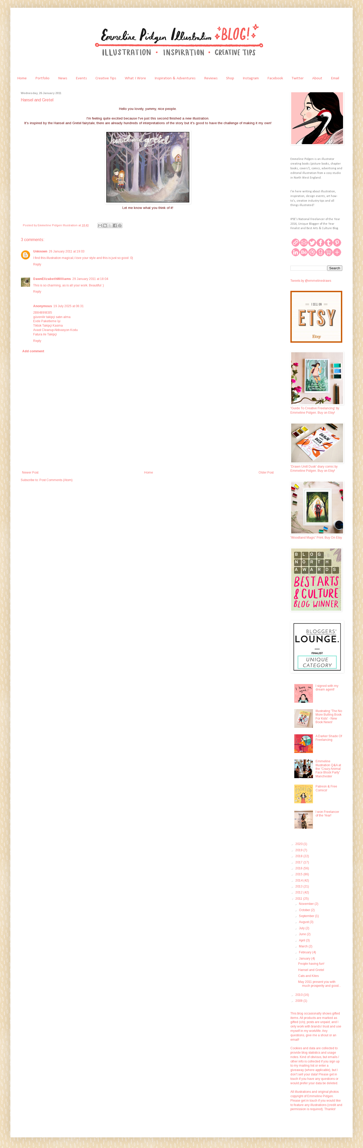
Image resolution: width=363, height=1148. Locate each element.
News (62, 78)
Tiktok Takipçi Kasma (48, 325)
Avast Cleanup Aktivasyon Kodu (55, 330)
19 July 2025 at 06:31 (68, 306)
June (303, 934)
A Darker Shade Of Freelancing (329, 738)
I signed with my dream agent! (327, 687)
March (304, 946)
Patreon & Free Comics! (326, 788)
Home (22, 78)
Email (335, 78)
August (304, 922)
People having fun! (311, 964)
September (307, 916)
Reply (37, 264)
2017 (299, 862)
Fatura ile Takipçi (45, 334)
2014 (299, 880)
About (317, 78)
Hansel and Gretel (311, 970)
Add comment (33, 351)
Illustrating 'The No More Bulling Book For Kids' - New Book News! (329, 716)
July (302, 928)
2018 (299, 856)
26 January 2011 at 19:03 (67, 251)
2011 (299, 898)
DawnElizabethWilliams (52, 279)
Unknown (40, 251)
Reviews (211, 78)
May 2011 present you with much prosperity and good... (319, 983)
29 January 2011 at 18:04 (90, 279)
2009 (299, 1001)
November (307, 904)
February (305, 952)
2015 (299, 874)
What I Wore (135, 78)
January (305, 958)
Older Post (266, 472)
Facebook (275, 78)
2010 (299, 995)
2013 (299, 886)
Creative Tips (105, 78)
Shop (230, 78)
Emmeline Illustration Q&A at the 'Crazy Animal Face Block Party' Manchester (328, 768)
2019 (299, 850)
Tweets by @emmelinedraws (310, 281)
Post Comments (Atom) (56, 480)
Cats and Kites (308, 976)
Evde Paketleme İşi (46, 321)
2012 (299, 892)
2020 (299, 844)
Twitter (298, 78)
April (302, 940)
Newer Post (30, 472)
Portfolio (42, 78)
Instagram (251, 78)
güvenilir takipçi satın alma (52, 317)
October (305, 910)
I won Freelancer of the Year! (327, 813)
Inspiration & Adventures (175, 78)
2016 (299, 868)
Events (81, 78)
